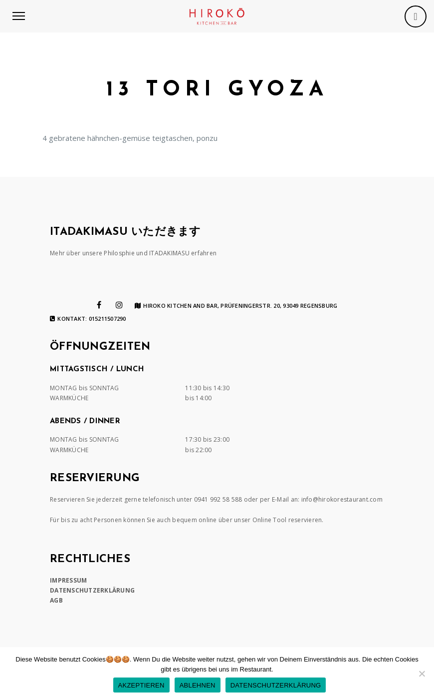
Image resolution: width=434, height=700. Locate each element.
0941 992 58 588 (218, 499)
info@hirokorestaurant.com (342, 499)
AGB (56, 600)
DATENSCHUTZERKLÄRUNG (92, 590)
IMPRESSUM (68, 580)
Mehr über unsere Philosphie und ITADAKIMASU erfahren (133, 253)
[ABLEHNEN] (422, 674)
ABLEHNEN (198, 685)
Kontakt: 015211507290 (88, 319)
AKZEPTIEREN (141, 685)
